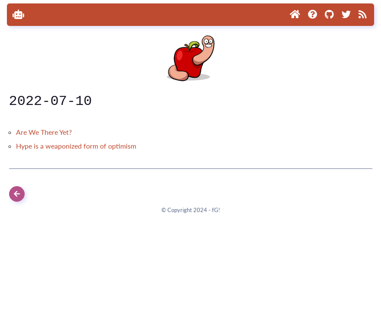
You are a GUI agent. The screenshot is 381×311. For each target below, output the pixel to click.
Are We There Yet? (44, 132)
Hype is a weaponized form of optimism (76, 146)
